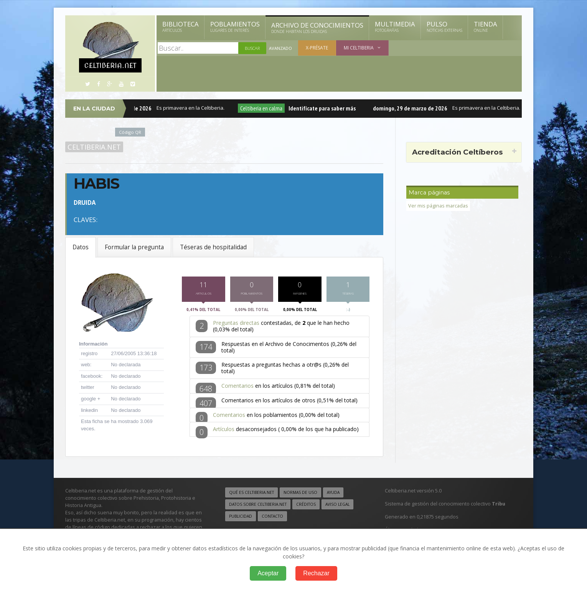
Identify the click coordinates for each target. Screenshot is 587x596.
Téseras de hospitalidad (213, 247)
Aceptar (268, 573)
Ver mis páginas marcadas (438, 206)
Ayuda (333, 494)
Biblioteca (180, 26)
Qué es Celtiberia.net (251, 494)
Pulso (444, 26)
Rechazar (316, 573)
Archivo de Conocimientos (317, 28)
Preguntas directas (236, 324)
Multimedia (395, 26)
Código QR (130, 132)
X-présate (317, 47)
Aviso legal (337, 506)
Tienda (485, 26)
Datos (81, 247)
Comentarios (237, 387)
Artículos (223, 431)
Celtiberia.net (94, 146)
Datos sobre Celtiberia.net (258, 506)
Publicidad (240, 518)
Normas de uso (300, 494)
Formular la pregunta (134, 247)
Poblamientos (235, 26)
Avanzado (280, 48)
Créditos (306, 506)
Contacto (272, 518)
